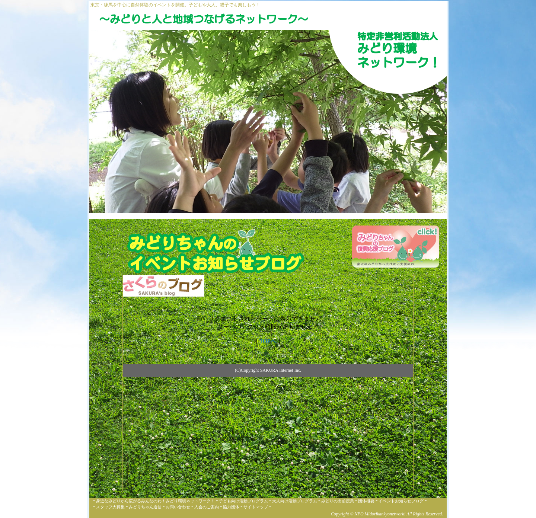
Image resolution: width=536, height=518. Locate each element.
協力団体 (231, 507)
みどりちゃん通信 (145, 507)
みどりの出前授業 (337, 501)
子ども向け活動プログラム (243, 501)
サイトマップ (255, 507)
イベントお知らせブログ (401, 501)
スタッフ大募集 (110, 507)
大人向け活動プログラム (294, 501)
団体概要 (366, 501)
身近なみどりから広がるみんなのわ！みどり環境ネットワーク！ (155, 501)
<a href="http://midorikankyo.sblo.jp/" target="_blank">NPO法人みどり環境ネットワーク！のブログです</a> (268, 383)
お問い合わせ (178, 507)
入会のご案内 (206, 507)
